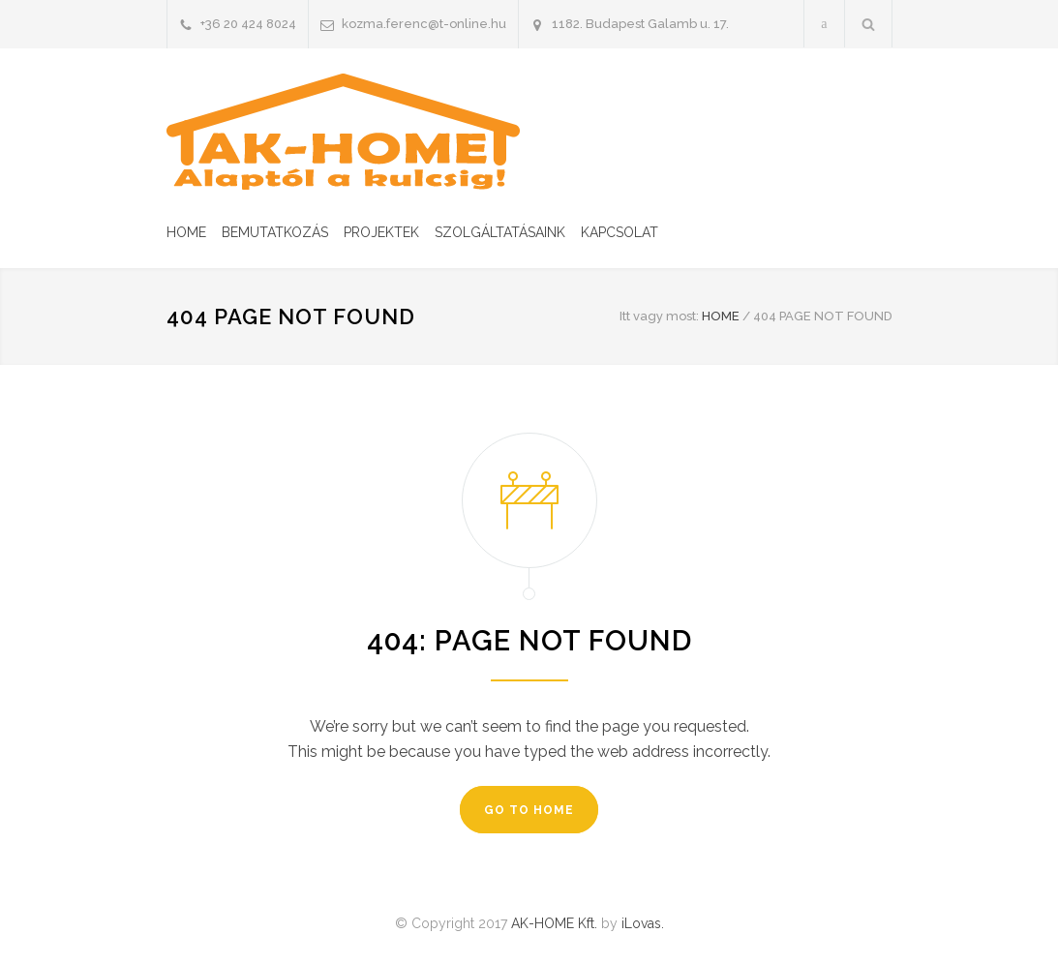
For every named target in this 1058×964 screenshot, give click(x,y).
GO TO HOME (529, 810)
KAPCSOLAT (619, 232)
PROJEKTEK (381, 232)
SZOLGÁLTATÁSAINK (500, 232)
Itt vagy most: (659, 316)
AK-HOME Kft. (554, 923)
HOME (186, 232)
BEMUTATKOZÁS (275, 232)
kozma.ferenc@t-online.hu (424, 23)
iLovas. (642, 923)
